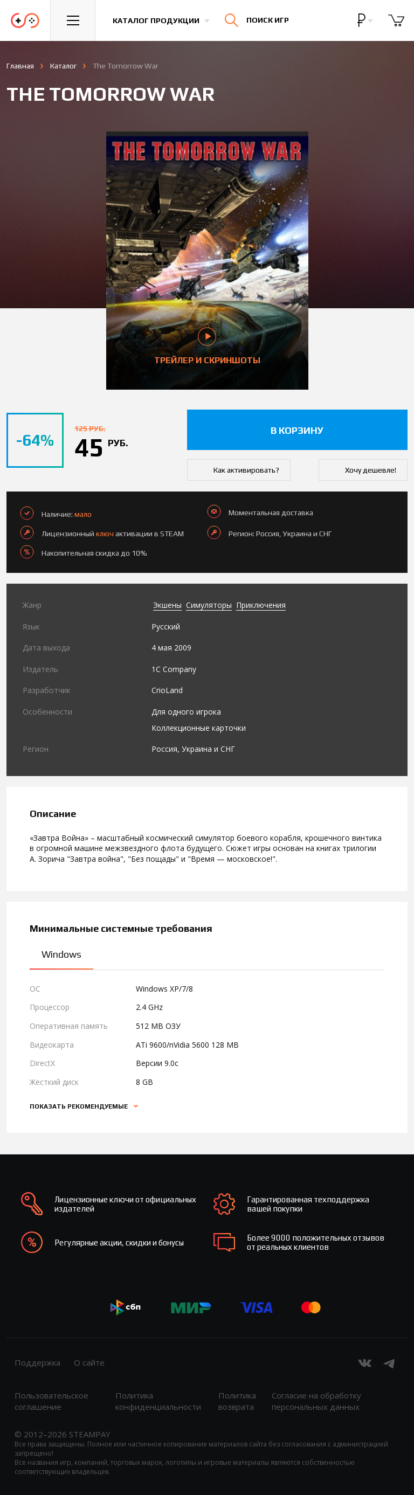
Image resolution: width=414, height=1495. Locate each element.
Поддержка (37, 1362)
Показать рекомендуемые (79, 1106)
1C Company (173, 669)
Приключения (261, 605)
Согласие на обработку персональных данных (316, 1401)
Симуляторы (209, 605)
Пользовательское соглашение (51, 1401)
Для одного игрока (186, 712)
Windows (61, 954)
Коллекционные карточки (198, 728)
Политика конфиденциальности (158, 1401)
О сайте (89, 1362)
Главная (20, 65)
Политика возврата (237, 1401)
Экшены (167, 605)
